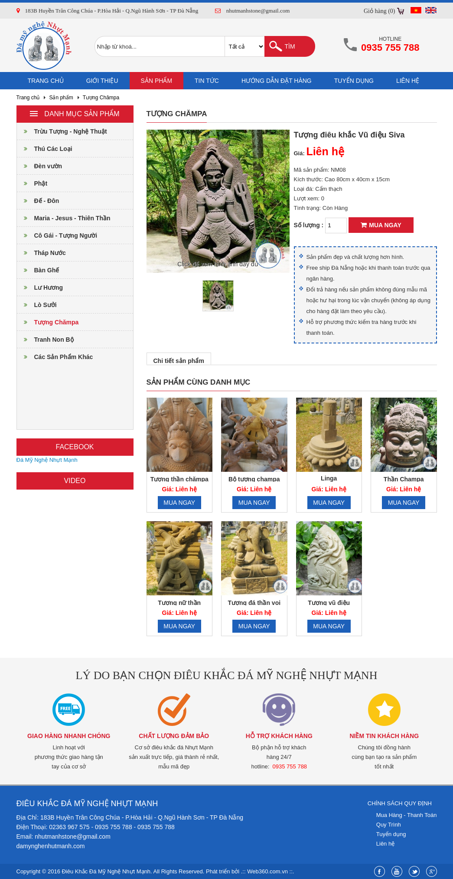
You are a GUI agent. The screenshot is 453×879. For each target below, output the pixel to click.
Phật (32, 183)
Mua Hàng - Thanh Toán (406, 815)
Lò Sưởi (37, 304)
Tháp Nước (41, 252)
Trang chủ (46, 80)
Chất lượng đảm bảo (174, 735)
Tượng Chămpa (101, 98)
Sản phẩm (156, 80)
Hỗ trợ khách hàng (279, 735)
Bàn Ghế (38, 270)
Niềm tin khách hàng (384, 735)
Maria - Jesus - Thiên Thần (64, 218)
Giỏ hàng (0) (379, 11)
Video (75, 480)
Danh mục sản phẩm (74, 114)
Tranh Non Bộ (45, 339)
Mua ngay (381, 225)
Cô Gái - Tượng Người (57, 235)
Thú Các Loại (44, 148)
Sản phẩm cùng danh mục (199, 382)
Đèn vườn (39, 166)
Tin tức (207, 80)
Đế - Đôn (38, 200)
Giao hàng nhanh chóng (68, 735)
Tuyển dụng (354, 80)
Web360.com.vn (267, 871)
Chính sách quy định (400, 803)
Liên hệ (407, 80)
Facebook (74, 447)
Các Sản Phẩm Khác (55, 356)
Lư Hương (40, 287)
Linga (329, 478)
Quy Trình (388, 824)
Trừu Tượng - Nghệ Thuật (62, 131)
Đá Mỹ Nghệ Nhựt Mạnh (47, 460)
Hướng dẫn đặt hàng (276, 80)
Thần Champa (404, 479)
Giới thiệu (102, 80)
